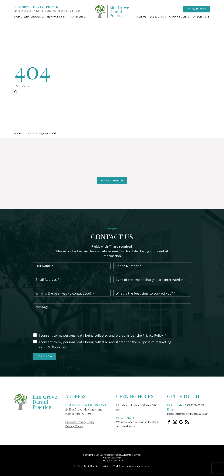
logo (112, 13)
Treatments (76, 16)
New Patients (56, 16)
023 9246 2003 (194, 405)
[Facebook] (169, 422)
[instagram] (175, 422)
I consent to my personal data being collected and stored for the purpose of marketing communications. (105, 344)
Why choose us (34, 16)
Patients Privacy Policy (79, 422)
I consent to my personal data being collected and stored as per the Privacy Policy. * (102, 335)
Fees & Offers (158, 16)
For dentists (200, 16)
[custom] (181, 422)
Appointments (179, 16)
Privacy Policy (74, 426)
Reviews (141, 16)
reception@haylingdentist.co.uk (187, 414)
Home (18, 16)
